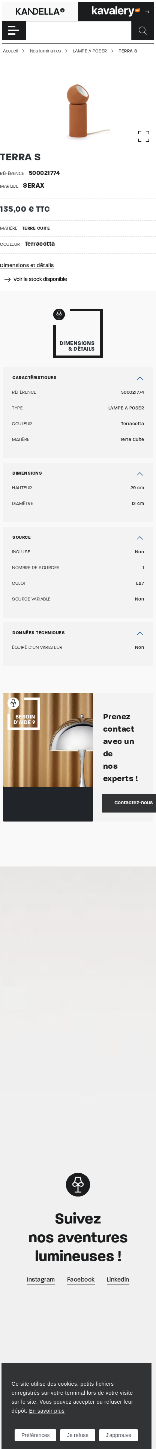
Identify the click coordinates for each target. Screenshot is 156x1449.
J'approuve (118, 1435)
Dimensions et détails (27, 266)
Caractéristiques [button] (34, 378)
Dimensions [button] (27, 473)
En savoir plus (46, 1411)
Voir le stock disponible (35, 279)
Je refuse (77, 1435)
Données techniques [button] (38, 633)
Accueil (10, 51)
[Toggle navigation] (14, 30)
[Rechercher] (142, 30)
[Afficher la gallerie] (143, 136)
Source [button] (21, 537)
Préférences (35, 1435)
